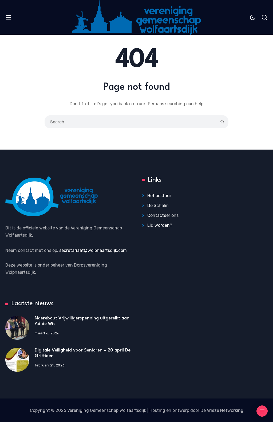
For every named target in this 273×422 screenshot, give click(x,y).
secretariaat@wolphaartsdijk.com (93, 250)
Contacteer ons (163, 215)
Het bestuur (159, 195)
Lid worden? (159, 225)
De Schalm (158, 205)
